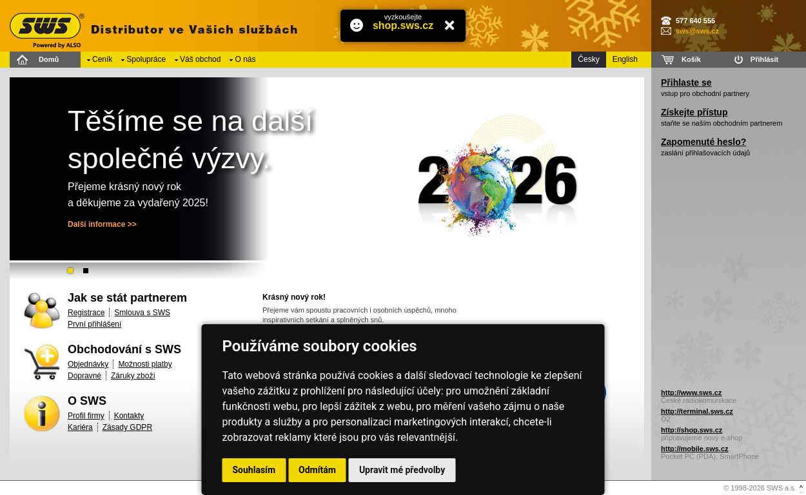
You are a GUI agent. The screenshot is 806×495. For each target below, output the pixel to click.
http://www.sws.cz (691, 392)
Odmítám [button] (317, 470)
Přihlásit (764, 59)
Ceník (102, 59)
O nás (245, 59)
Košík (691, 59)
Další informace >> (102, 224)
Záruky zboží (133, 375)
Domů (49, 59)
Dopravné (84, 375)
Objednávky (88, 364)
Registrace (86, 312)
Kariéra (80, 427)
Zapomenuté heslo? (703, 142)
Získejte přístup (694, 112)
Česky (588, 59)
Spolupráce (146, 59)
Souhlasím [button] (254, 470)
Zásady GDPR (127, 427)
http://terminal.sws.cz (697, 411)
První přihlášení (94, 324)
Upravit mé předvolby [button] (402, 470)
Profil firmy (86, 415)
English (625, 59)
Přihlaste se (686, 82)
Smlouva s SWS (142, 312)
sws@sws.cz (697, 31)
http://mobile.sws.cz (695, 448)
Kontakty (129, 415)
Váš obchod (200, 59)
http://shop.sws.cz (691, 430)
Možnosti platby (145, 364)
